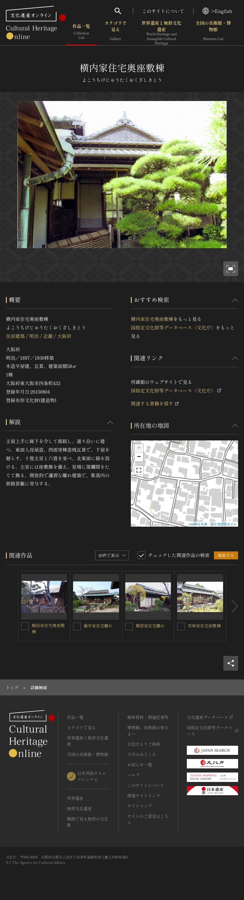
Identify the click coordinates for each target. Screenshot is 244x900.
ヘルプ (133, 775)
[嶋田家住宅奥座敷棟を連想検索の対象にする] (25, 626)
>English (217, 10)
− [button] (139, 457)
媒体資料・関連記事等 (148, 717)
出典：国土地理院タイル (219, 524)
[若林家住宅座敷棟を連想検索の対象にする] (181, 626)
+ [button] (139, 448)
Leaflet (193, 524)
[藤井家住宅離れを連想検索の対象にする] (77, 626)
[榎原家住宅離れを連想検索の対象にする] (129, 626)
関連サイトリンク (143, 795)
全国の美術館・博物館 (213, 32)
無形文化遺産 (79, 808)
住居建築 (15, 335)
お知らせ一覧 (139, 765)
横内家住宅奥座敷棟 (152, 318)
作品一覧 (81, 32)
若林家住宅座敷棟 (204, 626)
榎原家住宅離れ (150, 626)
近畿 (48, 335)
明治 (34, 335)
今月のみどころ (141, 754)
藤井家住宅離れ (98, 626)
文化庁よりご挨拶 (143, 744)
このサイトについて (163, 10)
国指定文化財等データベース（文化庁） (173, 327)
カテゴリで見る (116, 32)
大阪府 (64, 335)
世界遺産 (75, 798)
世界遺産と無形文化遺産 (161, 33)
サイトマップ (139, 806)
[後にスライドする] (232, 606)
